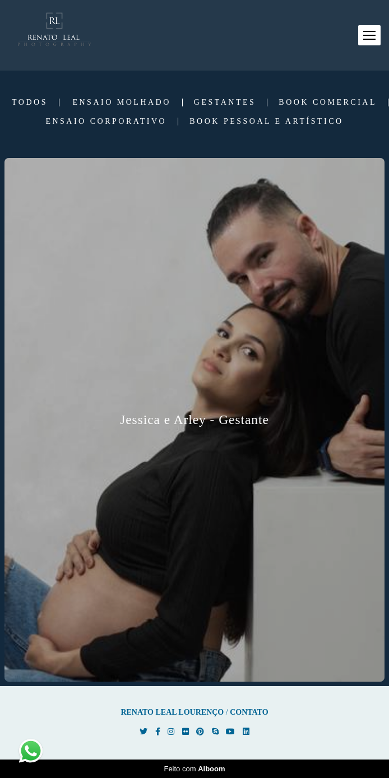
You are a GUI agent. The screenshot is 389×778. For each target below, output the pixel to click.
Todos (30, 102)
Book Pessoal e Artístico (266, 121)
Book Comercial (328, 102)
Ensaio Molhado (121, 102)
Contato (249, 712)
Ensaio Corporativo (105, 121)
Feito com (194, 769)
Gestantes (225, 102)
